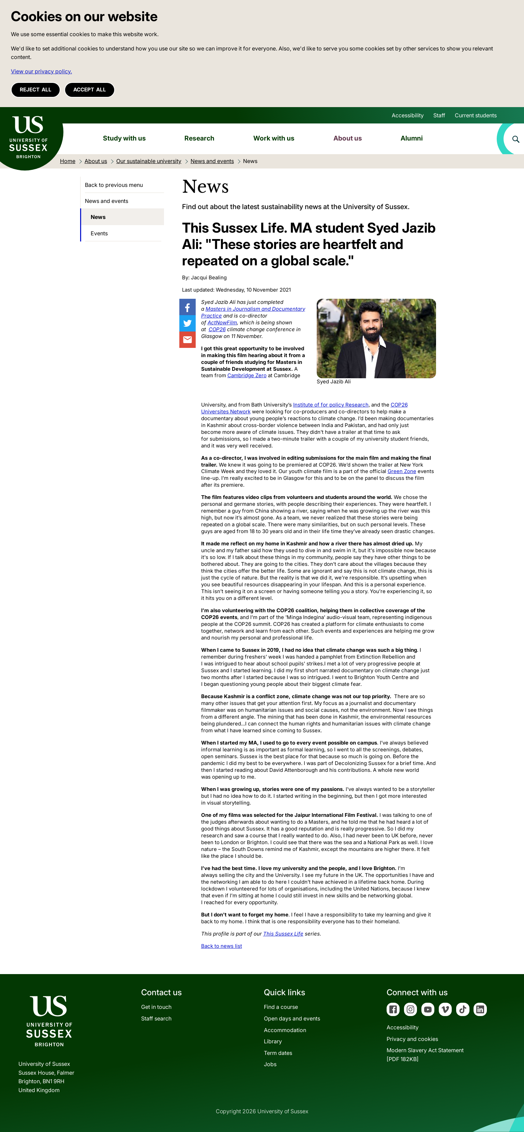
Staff (439, 115)
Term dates (278, 1052)
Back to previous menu (114, 184)
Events (99, 233)
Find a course (281, 1006)
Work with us (274, 138)
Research (199, 138)
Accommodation (285, 1030)
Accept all (89, 89)
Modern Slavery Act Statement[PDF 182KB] (425, 1054)
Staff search (156, 1018)
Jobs (270, 1064)
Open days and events (292, 1018)
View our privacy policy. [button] (41, 71)
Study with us (124, 138)
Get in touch (156, 1006)
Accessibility (408, 115)
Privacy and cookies (412, 1038)
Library (273, 1041)
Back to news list (221, 946)
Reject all (35, 89)
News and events (106, 200)
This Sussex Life (283, 933)
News (98, 217)
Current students (476, 115)
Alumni (412, 138)
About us (347, 138)
